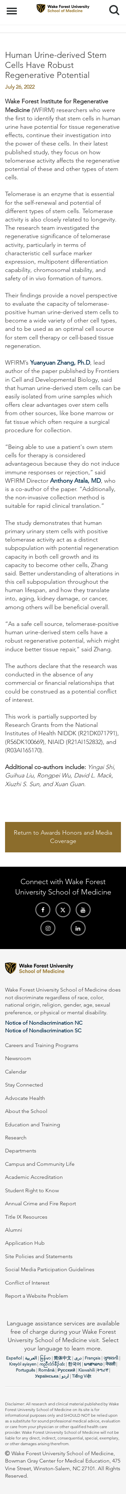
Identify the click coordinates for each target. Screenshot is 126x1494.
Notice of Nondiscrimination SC (43, 1030)
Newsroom (18, 1058)
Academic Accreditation (34, 1177)
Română (46, 1370)
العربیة (31, 1358)
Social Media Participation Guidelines (49, 1269)
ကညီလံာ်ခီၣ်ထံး (52, 1364)
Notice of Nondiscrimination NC (43, 1023)
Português (25, 1370)
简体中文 (62, 1358)
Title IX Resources (26, 1217)
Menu (12, 8)
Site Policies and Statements (39, 1256)
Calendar (16, 1071)
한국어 (74, 1364)
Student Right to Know (32, 1190)
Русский (66, 1370)
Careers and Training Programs (41, 1045)
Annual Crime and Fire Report (40, 1203)
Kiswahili (86, 1370)
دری (78, 1358)
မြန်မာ (45, 1358)
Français (92, 1358)
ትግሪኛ (102, 1370)
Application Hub (25, 1243)
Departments (20, 1150)
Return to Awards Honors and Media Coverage (63, 837)
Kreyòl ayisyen (22, 1364)
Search (111, 7)
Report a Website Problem (36, 1296)
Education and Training (32, 1124)
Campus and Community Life (40, 1164)
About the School (26, 1111)
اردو (65, 1376)
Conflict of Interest (27, 1283)
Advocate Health (25, 1098)
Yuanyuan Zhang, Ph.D (60, 362)
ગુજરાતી (110, 1358)
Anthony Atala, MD (75, 480)
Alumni (13, 1230)
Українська (46, 1376)
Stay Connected (24, 1085)
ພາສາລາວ (93, 1364)
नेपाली (110, 1364)
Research (16, 1137)
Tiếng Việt (81, 1376)
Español (14, 1358)
